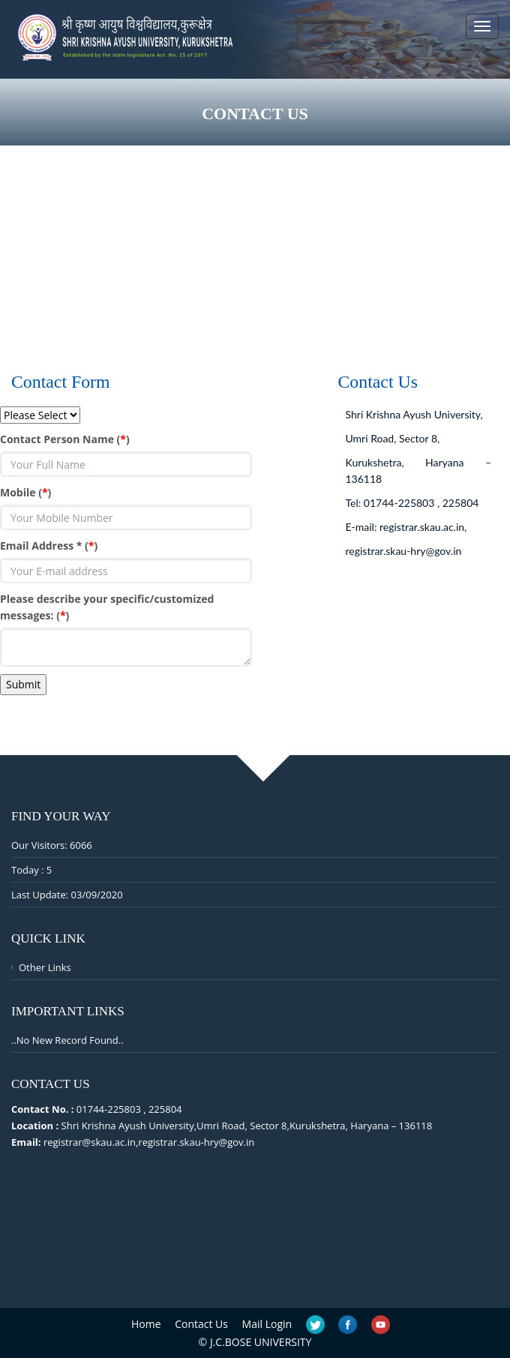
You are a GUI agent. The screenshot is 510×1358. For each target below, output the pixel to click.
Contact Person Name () (65, 439)
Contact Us (201, 1324)
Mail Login (267, 1324)
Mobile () (25, 492)
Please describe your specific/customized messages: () (107, 607)
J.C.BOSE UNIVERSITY (261, 1342)
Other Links (45, 967)
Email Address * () (49, 545)
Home (146, 1324)
